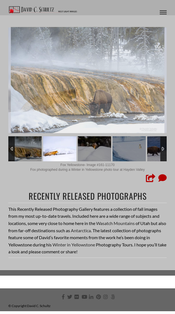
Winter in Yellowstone (73, 244)
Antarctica (81, 230)
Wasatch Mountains (115, 223)
